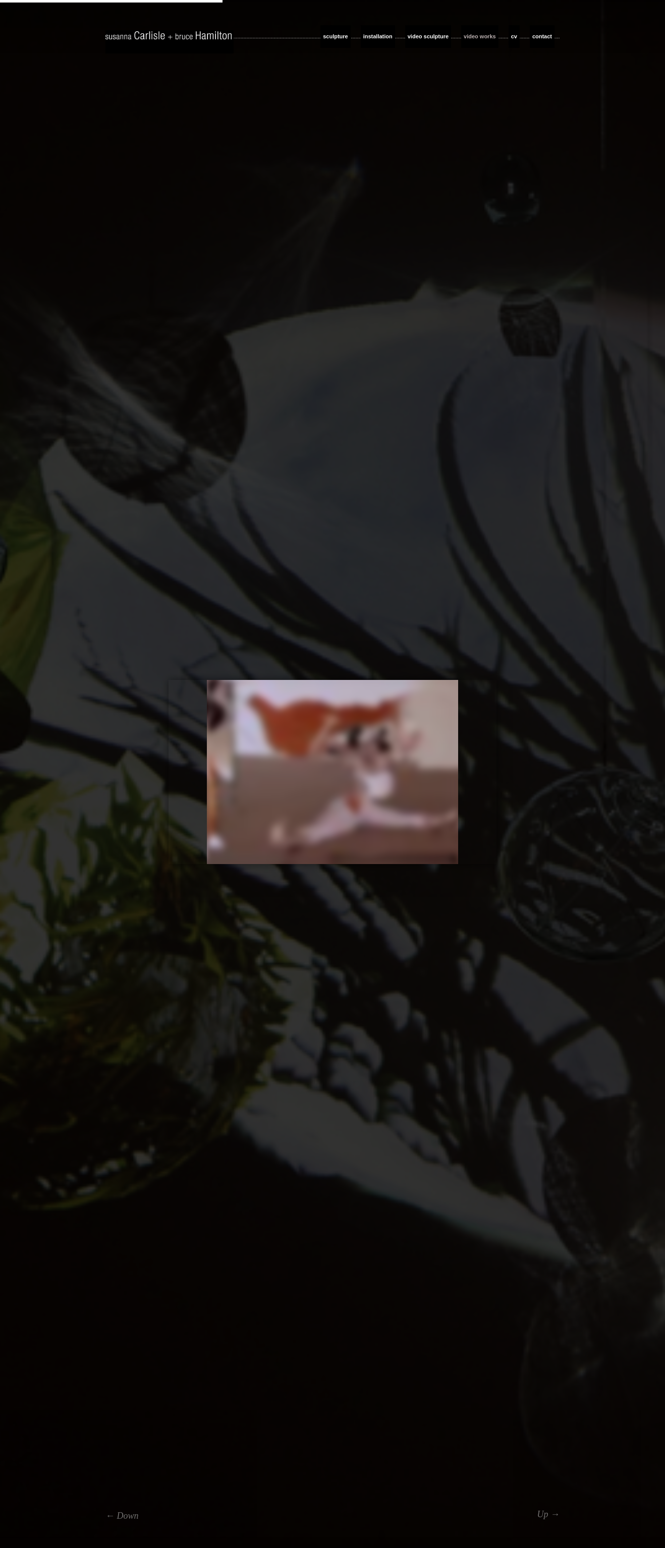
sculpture (335, 36)
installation (378, 36)
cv (514, 36)
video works (480, 36)
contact (542, 36)
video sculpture (428, 36)
